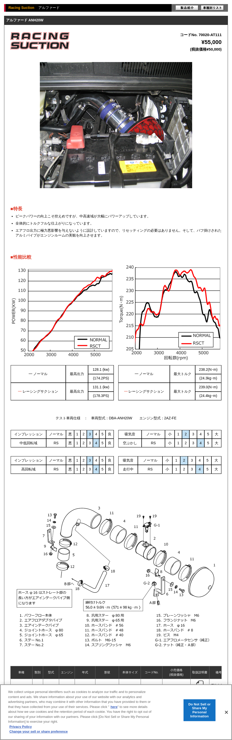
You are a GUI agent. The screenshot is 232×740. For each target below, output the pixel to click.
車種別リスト (212, 7)
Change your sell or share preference (38, 731)
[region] (116, 712)
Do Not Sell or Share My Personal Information (199, 710)
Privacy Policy (20, 727)
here (113, 707)
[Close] (226, 712)
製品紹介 (187, 7)
